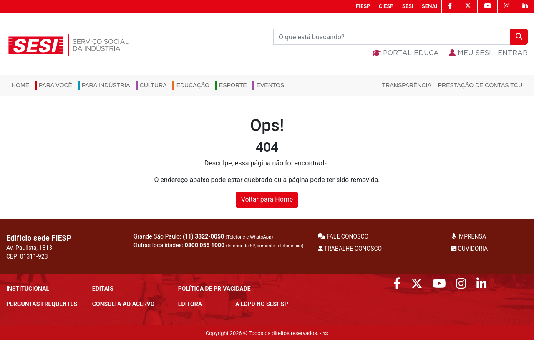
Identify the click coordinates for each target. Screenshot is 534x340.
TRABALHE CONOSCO (350, 248)
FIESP (363, 6)
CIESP (386, 6)
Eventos (271, 85)
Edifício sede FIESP (38, 237)
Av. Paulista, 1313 (29, 247)
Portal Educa (406, 53)
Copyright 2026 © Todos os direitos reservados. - (267, 333)
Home (20, 85)
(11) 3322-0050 (203, 236)
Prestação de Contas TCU (480, 85)
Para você (55, 85)
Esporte (233, 85)
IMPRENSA (468, 236)
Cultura (153, 85)
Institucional (27, 288)
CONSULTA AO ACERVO (123, 304)
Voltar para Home (267, 199)
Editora (190, 304)
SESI (407, 6)
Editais (102, 288)
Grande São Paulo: (203, 236)
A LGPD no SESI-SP (261, 304)
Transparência (406, 85)
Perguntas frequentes (41, 304)
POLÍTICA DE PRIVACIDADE (214, 288)
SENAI (429, 6)
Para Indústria (106, 85)
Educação (192, 85)
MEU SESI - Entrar (488, 53)
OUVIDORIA (469, 248)
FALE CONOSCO (343, 236)
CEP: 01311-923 (27, 256)
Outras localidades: (218, 245)
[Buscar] (392, 37)
